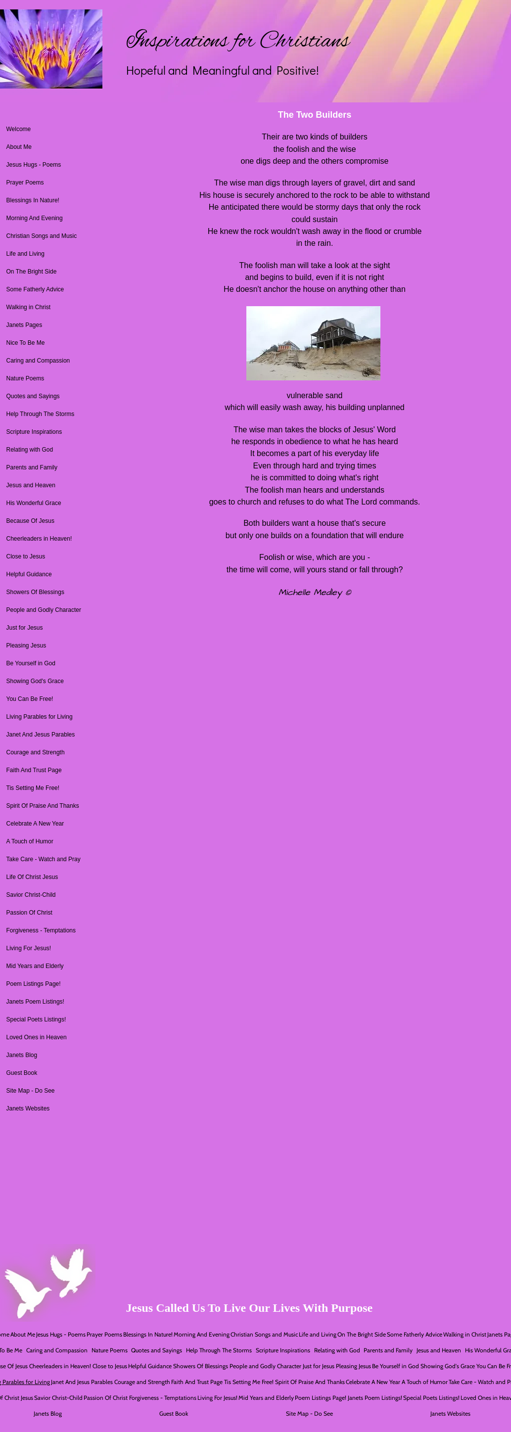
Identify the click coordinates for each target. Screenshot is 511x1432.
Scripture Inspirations (34, 431)
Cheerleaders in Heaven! (39, 538)
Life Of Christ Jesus (32, 877)
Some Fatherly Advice (35, 289)
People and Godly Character (43, 609)
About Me (19, 146)
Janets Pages (24, 325)
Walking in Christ (28, 307)
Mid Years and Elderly (35, 966)
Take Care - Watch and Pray (43, 859)
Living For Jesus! (28, 948)
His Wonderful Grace (33, 503)
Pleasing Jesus (26, 645)
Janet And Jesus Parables (40, 734)
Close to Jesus (26, 556)
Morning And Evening (34, 218)
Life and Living (25, 253)
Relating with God (29, 449)
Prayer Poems (25, 182)
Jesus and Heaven (30, 485)
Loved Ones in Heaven (36, 1037)
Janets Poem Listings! (35, 1001)
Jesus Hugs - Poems (33, 164)
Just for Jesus (24, 627)
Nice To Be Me (25, 342)
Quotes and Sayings (33, 396)
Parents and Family (31, 467)
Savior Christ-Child (31, 894)
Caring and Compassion (38, 360)
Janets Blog (22, 1055)
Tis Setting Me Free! (33, 788)
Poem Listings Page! (33, 983)
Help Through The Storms (40, 414)
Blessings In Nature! (32, 200)
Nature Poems (25, 378)
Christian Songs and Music (41, 235)
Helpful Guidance (29, 574)
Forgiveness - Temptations (41, 930)
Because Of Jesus (30, 520)
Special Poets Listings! (36, 1019)
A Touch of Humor (29, 841)
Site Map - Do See (30, 1090)
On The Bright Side (31, 271)
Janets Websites (28, 1108)
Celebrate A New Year (35, 823)
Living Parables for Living (39, 716)
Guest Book (22, 1072)
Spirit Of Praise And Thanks (42, 805)
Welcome (18, 129)
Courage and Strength (35, 752)
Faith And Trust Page (34, 770)
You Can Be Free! (29, 698)
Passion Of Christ (29, 912)
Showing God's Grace (35, 681)
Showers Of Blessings (35, 592)
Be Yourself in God (30, 663)
